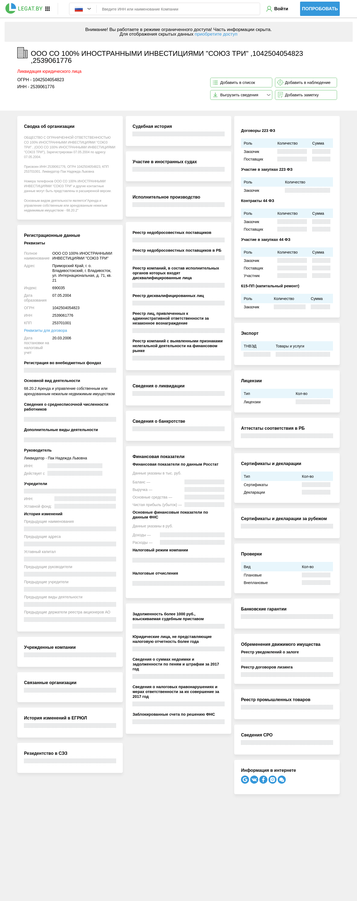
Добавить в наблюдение (308, 82)
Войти (281, 8)
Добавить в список (237, 82)
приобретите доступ (216, 34)
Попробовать (320, 8)
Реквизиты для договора (45, 330)
